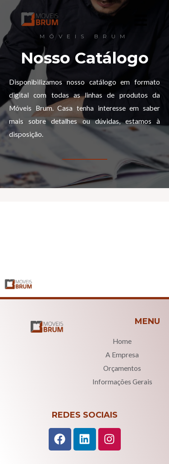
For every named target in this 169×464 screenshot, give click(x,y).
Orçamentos (122, 368)
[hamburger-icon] (139, 20)
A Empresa (122, 355)
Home (122, 341)
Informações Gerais (122, 382)
